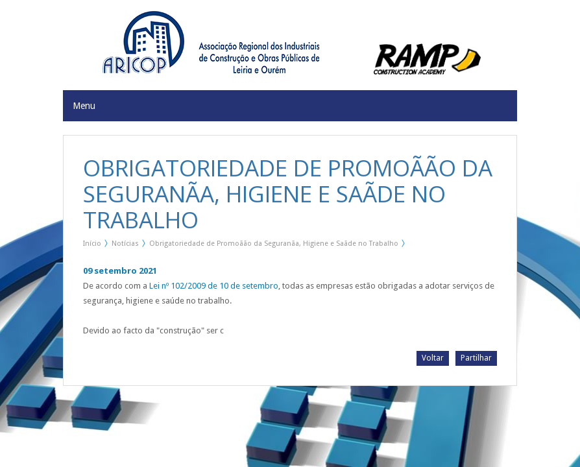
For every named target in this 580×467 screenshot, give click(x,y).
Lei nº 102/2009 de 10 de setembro (213, 286)
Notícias (125, 243)
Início (92, 243)
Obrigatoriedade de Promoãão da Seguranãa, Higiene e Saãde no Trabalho (273, 243)
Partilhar (476, 358)
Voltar (433, 358)
